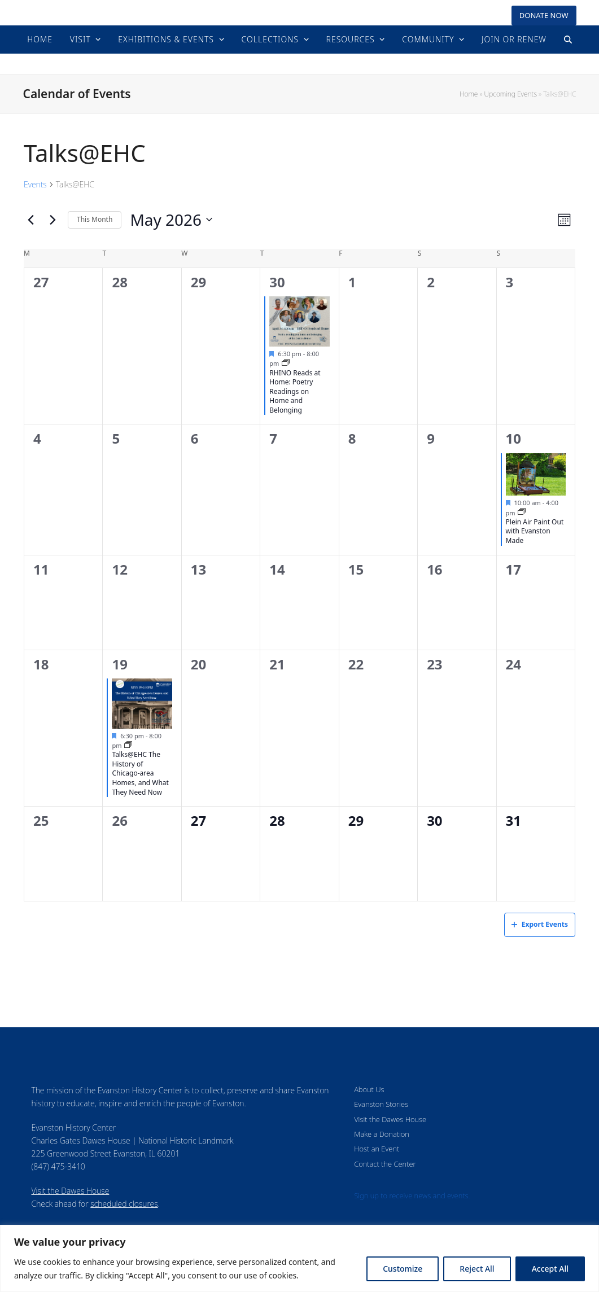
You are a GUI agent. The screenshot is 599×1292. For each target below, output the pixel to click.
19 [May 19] (119, 664)
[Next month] (52, 219)
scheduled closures (124, 1203)
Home (469, 94)
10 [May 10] (513, 438)
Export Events (539, 924)
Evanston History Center (299, 63)
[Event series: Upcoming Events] (286, 363)
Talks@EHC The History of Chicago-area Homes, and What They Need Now (140, 773)
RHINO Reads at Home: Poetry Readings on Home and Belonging (294, 391)
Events (35, 184)
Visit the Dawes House (71, 1190)
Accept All (550, 1268)
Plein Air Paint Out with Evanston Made (535, 531)
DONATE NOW (544, 15)
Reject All (477, 1268)
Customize (402, 1268)
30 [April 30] (277, 282)
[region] (299, 1258)
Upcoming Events (510, 94)
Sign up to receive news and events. (412, 1195)
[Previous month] (30, 219)
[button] (568, 39)
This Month (94, 219)
